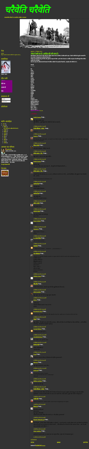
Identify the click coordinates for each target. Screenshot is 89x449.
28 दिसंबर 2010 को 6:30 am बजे (39, 378)
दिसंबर (5, 126)
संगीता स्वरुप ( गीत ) (38, 153)
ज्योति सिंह (35, 398)
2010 (4, 125)
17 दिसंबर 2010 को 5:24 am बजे (39, 134)
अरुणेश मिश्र (36, 183)
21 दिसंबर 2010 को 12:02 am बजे (39, 334)
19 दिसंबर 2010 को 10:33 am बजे (39, 297)
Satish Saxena (37, 117)
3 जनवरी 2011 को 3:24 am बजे (39, 429)
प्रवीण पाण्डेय (36, 203)
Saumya (35, 136)
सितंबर (5, 131)
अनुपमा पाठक (36, 211)
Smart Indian (37, 221)
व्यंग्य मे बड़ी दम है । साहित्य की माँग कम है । (44, 54)
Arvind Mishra (37, 329)
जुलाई (5, 134)
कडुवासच (35, 246)
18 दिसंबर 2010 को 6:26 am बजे (39, 289)
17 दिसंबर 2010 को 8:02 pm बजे (39, 236)
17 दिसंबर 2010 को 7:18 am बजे (39, 169)
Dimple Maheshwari (38, 419)
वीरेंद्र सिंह (35, 284)
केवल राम (35, 406)
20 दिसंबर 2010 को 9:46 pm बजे (39, 326)
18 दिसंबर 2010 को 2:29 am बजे (39, 251)
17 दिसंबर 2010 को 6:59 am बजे (39, 159)
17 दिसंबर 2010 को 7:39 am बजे (39, 191)
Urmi (34, 354)
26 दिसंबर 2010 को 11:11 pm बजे (39, 368)
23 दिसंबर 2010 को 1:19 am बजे (39, 352)
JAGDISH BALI (37, 337)
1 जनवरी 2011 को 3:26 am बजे (39, 404)
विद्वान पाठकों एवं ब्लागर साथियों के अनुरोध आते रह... (11, 54)
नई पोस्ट (32, 442)
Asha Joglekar (37, 431)
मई (4, 137)
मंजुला (34, 319)
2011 (4, 123)
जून (4, 136)
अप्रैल (5, 139)
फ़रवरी (5, 142)
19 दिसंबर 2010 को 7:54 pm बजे (39, 309)
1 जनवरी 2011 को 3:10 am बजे (39, 396)
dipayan (35, 362)
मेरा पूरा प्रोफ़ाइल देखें (5, 164)
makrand (35, 370)
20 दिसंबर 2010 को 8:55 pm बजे (39, 317)
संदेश (3, 99)
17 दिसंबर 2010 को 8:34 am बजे (39, 201)
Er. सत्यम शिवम (37, 238)
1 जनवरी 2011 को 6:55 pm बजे (39, 417)
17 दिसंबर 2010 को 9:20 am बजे (39, 209)
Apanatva (36, 229)
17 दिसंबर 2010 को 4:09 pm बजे (39, 226)
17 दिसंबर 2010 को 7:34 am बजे (39, 181)
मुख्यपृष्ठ (58, 442)
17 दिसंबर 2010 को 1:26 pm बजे (39, 218)
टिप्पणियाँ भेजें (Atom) (40, 445)
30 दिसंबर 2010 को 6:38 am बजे (39, 386)
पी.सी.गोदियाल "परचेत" (39, 128)
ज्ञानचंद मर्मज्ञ (36, 344)
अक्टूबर (5, 129)
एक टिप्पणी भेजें (34, 439)
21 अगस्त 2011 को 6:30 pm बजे (39, 437)
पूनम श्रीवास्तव (36, 253)
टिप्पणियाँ (4, 101)
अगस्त (5, 133)
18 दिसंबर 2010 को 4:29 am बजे (39, 274)
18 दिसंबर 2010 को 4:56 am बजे (39, 281)
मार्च (5, 141)
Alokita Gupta (37, 276)
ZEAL (35, 300)
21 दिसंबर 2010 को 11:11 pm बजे (39, 342)
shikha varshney (37, 381)
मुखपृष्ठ (2, 53)
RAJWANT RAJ (37, 311)
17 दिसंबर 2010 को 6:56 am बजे (39, 151)
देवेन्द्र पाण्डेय (36, 145)
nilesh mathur (37, 292)
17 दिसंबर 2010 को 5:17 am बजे (39, 126)
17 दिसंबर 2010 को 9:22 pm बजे (39, 243)
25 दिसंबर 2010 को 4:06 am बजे (39, 360)
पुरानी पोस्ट (85, 442)
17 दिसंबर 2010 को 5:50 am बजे (39, 143)
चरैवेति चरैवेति (26, 10)
